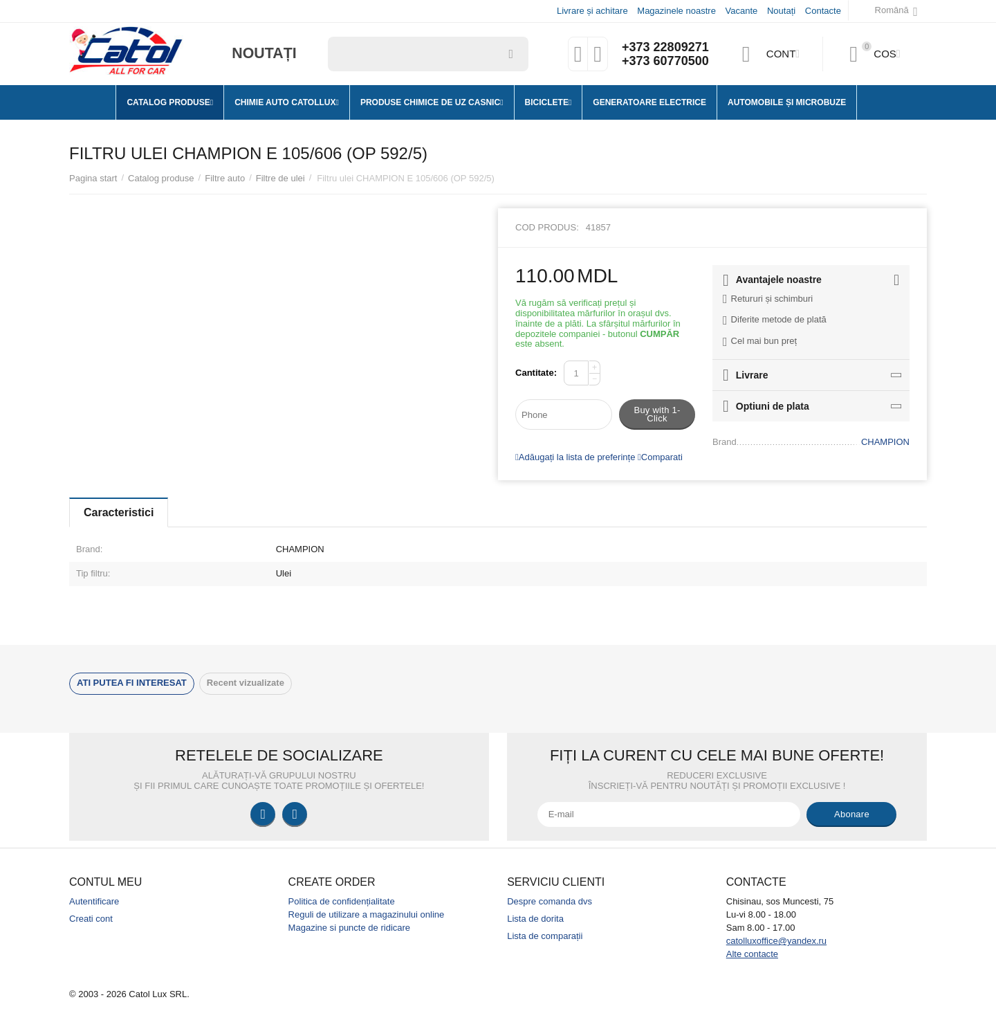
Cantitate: (536, 372)
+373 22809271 (665, 47)
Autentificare (94, 901)
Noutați (781, 11)
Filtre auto (225, 178)
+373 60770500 (665, 61)
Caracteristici (119, 512)
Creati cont (91, 918)
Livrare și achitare (592, 11)
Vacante (742, 11)
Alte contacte (752, 954)
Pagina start (93, 178)
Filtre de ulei (280, 178)
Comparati (660, 457)
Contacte (823, 11)
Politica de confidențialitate (341, 901)
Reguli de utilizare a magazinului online (366, 914)
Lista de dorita (535, 918)
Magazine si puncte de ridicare (349, 927)
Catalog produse (161, 178)
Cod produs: (547, 227)
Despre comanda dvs (549, 901)
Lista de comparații (544, 936)
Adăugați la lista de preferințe (575, 457)
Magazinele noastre (676, 11)
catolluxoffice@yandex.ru (776, 941)
